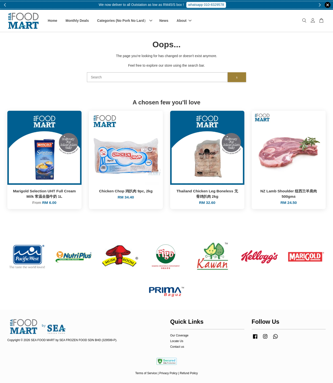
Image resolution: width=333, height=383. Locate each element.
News (163, 21)
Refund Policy (189, 373)
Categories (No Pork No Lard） (124, 21)
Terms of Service (146, 373)
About (184, 21)
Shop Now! (208, 5)
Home (52, 21)
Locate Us (176, 341)
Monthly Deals (77, 21)
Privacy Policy (168, 373)
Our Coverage (179, 335)
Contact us (177, 346)
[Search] (157, 77)
